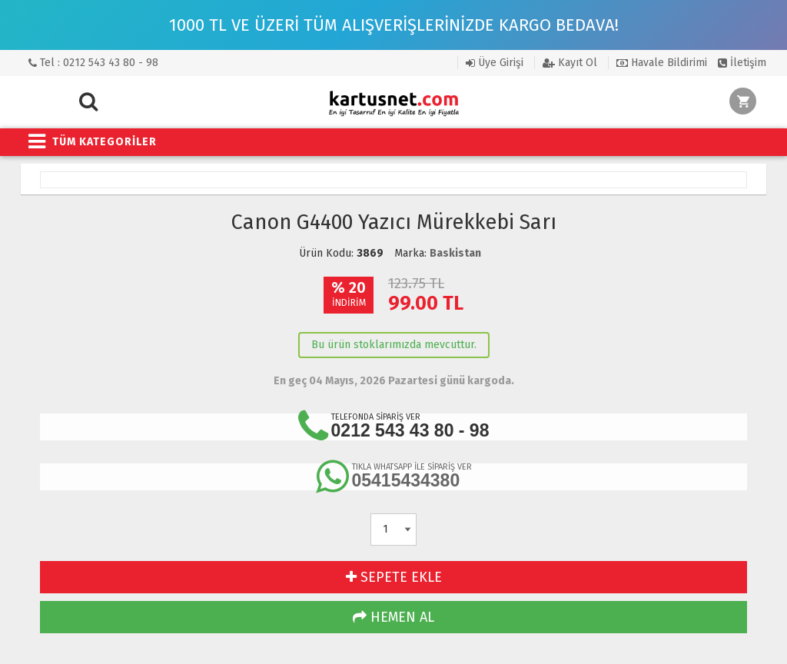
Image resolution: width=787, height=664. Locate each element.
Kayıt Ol (570, 62)
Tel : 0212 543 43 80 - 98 (93, 62)
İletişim (742, 62)
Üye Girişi (494, 62)
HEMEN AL (393, 617)
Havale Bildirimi (661, 62)
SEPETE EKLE (394, 577)
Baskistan (455, 253)
